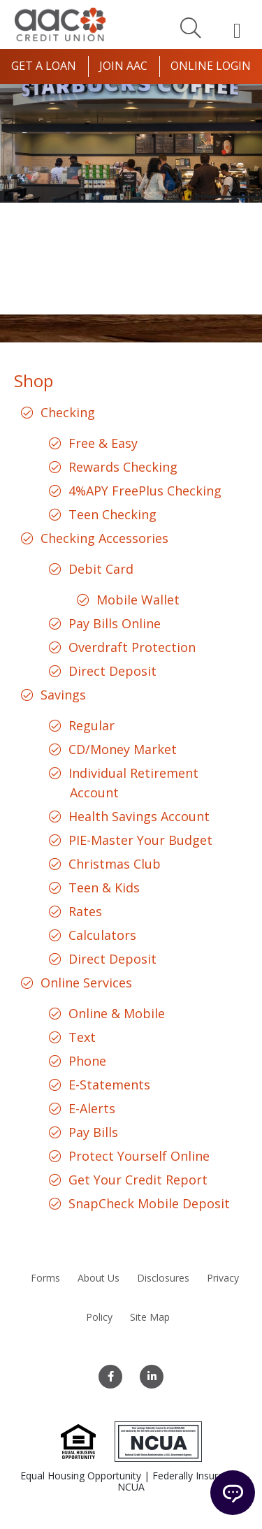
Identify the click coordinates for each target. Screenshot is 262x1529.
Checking (68, 412)
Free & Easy (103, 443)
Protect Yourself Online (139, 1155)
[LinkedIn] (151, 1377)
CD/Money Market (122, 749)
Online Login (210, 65)
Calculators (102, 935)
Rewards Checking (122, 466)
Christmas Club (114, 863)
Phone (87, 1060)
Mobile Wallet (138, 599)
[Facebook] (110, 1377)
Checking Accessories (104, 538)
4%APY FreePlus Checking (144, 490)
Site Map (150, 1317)
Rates (85, 911)
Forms (45, 1277)
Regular (91, 725)
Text (82, 1037)
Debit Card (100, 568)
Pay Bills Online (114, 623)
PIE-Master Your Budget (140, 840)
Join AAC (123, 65)
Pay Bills (93, 1132)
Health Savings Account (139, 816)
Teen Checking (112, 514)
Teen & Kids (104, 887)
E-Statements (109, 1084)
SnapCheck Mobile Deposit (149, 1203)
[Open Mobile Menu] (237, 30)
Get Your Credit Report (138, 1179)
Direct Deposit (112, 670)
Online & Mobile (116, 1013)
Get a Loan (43, 65)
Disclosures (163, 1277)
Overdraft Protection (132, 647)
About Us (98, 1277)
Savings (63, 694)
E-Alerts (91, 1108)
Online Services (86, 982)
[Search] (190, 27)
